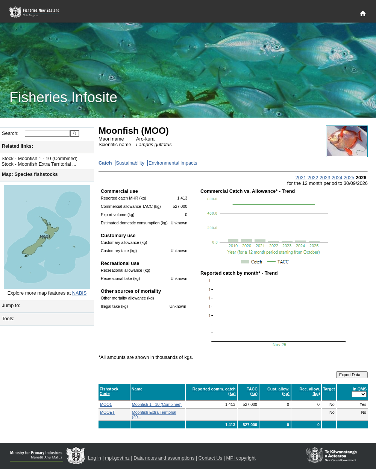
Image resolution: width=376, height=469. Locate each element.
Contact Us (210, 458)
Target (329, 389)
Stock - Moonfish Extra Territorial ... (39, 164)
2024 (337, 177)
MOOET (107, 412)
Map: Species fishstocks (30, 174)
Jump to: (11, 305)
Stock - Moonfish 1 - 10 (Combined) (39, 158)
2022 (313, 177)
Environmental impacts (173, 163)
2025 (349, 177)
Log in (94, 458)
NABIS (79, 293)
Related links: (17, 146)
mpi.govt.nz (117, 458)
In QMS (360, 389)
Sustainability (130, 163)
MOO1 (106, 404)
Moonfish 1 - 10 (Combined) (157, 404)
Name (137, 389)
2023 (325, 177)
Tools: (8, 318)
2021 (301, 177)
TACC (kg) (252, 391)
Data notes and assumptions (163, 458)
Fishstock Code (109, 391)
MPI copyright (241, 458)
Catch (105, 163)
